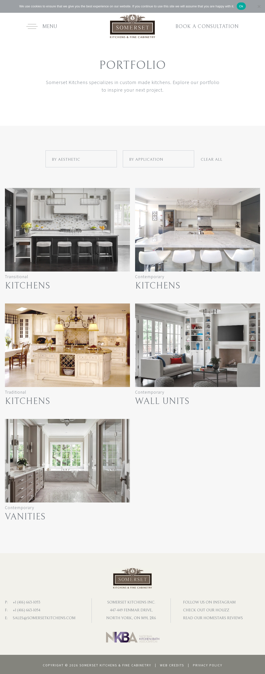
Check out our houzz (206, 610)
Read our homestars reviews (213, 618)
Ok (241, 6)
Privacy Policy (207, 665)
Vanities (25, 517)
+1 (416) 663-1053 (26, 602)
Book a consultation (207, 26)
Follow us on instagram (209, 602)
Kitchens (27, 286)
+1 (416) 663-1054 (26, 610)
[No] (258, 6)
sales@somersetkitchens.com (44, 618)
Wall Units (162, 401)
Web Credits (172, 665)
